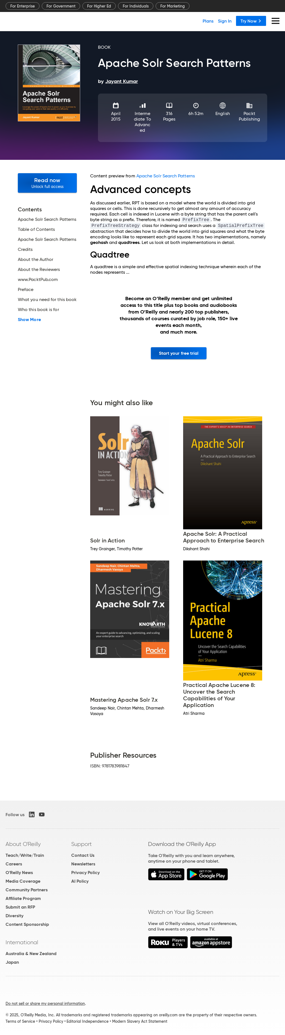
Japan (12, 962)
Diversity (14, 916)
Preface (26, 289)
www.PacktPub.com (38, 279)
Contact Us (82, 855)
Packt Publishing (249, 116)
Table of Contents (36, 229)
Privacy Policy (85, 872)
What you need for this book (47, 299)
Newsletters (83, 864)
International (22, 942)
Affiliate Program (23, 898)
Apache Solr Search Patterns (47, 219)
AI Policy (80, 881)
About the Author (35, 259)
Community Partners (27, 890)
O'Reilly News (19, 872)
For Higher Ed (99, 6)
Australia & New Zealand (31, 953)
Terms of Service (20, 1021)
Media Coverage (23, 881)
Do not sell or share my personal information (45, 1003)
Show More (29, 319)
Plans (208, 21)
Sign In (225, 21)
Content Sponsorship (27, 924)
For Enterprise (22, 6)
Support (81, 844)
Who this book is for (38, 309)
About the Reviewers (39, 269)
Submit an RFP (20, 907)
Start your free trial (179, 353)
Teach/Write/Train (25, 855)
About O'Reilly (23, 844)
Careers (14, 864)
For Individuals (136, 6)
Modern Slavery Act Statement (139, 1021)
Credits (25, 249)
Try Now (251, 21)
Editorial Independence (88, 1021)
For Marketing (172, 6)
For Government (60, 6)
